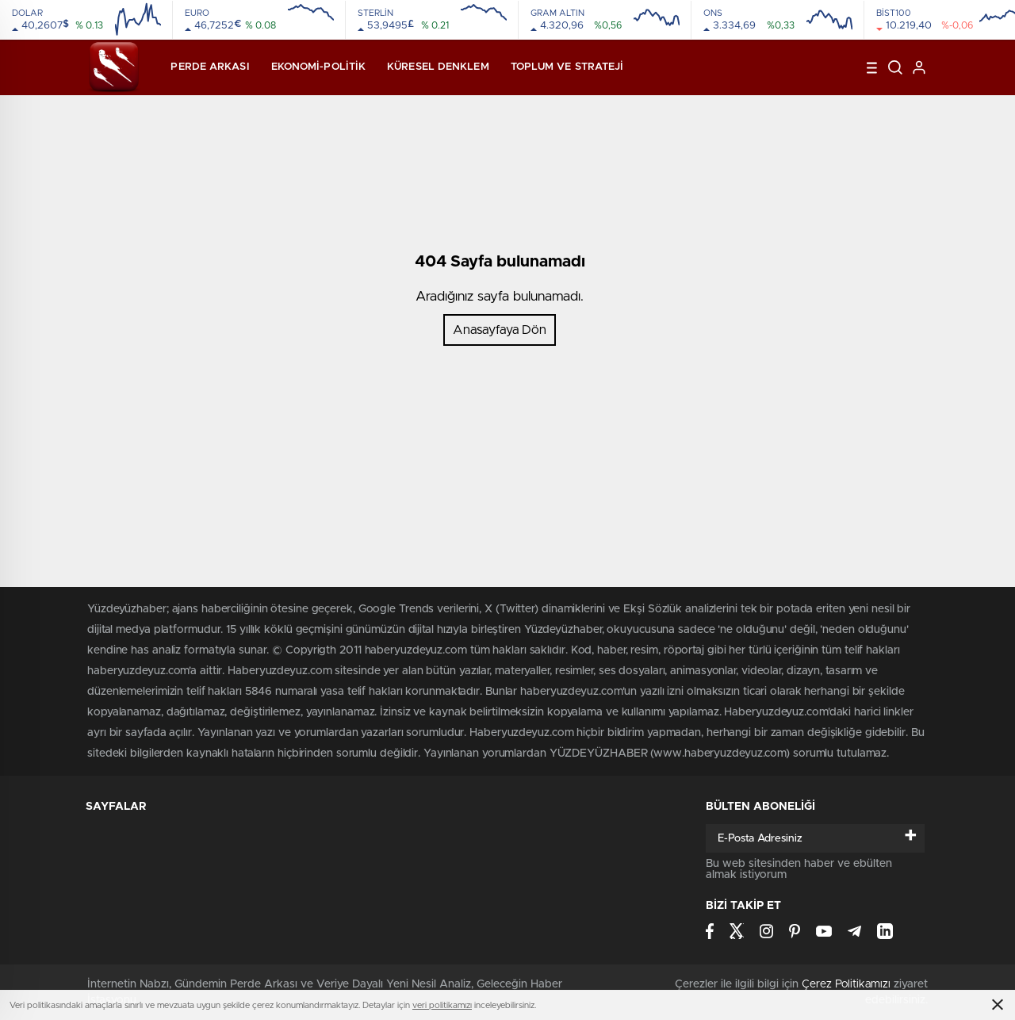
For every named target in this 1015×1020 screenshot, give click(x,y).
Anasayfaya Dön (499, 330)
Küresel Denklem (438, 67)
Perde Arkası (209, 67)
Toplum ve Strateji (567, 67)
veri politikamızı (442, 1005)
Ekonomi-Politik (318, 67)
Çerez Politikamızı (846, 984)
